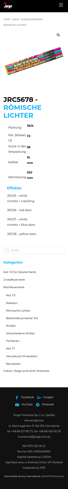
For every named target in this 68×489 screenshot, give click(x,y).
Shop (16, 19)
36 (28, 147)
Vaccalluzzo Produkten (22, 356)
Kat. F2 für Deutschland (19, 272)
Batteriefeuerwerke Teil (22, 318)
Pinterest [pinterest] (44, 404)
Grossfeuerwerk (14, 279)
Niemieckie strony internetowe (22, 476)
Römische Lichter (14, 25)
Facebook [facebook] (23, 397)
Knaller (11, 325)
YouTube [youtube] (23, 404)
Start (6, 19)
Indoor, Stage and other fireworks (26, 371)
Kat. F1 (10, 348)
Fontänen (13, 341)
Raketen (12, 303)
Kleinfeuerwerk (31, 19)
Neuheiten (13, 363)
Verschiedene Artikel (20, 333)
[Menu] (61, 4)
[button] (58, 35)
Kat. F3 (10, 295)
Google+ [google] (44, 397)
